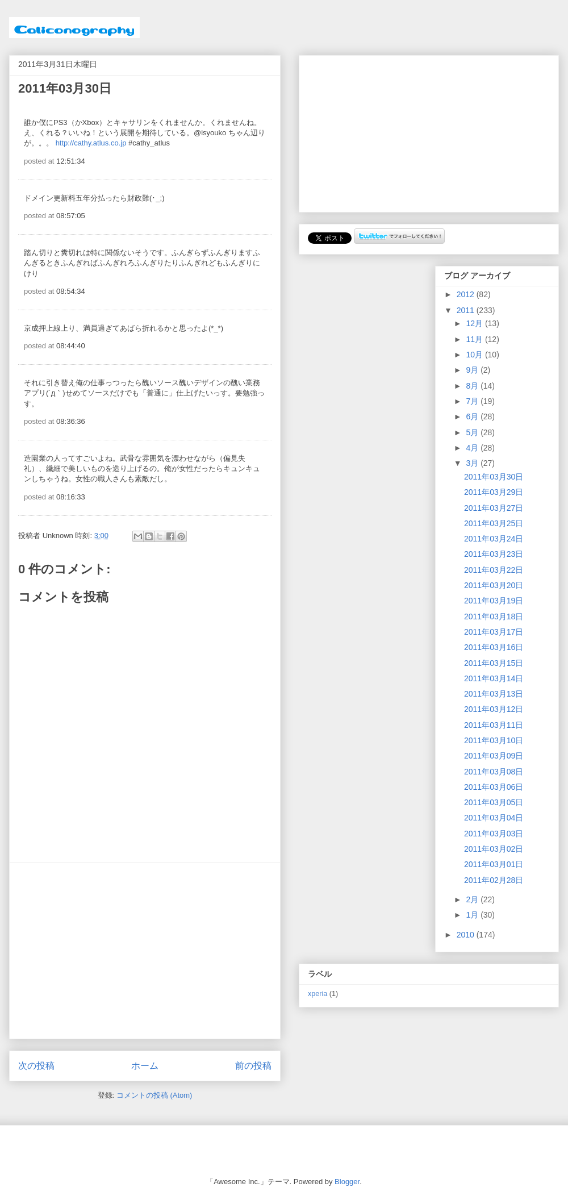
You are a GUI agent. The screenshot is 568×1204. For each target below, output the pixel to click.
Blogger (347, 1181)
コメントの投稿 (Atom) (154, 1095)
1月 (473, 914)
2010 (467, 934)
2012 (467, 294)
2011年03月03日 (493, 833)
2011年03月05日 (493, 802)
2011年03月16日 (493, 647)
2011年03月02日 (493, 848)
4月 (473, 447)
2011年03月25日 (493, 523)
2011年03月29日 (493, 492)
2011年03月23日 (493, 554)
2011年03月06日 (493, 786)
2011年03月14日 (493, 678)
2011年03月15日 (493, 663)
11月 (475, 339)
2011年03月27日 (493, 508)
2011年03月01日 (493, 864)
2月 (473, 899)
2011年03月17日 (493, 631)
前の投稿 (253, 1065)
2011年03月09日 (493, 755)
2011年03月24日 (493, 538)
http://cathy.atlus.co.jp (91, 143)
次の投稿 (36, 1065)
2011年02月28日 (493, 880)
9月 (473, 369)
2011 (467, 310)
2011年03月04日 (493, 817)
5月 (473, 432)
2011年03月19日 (493, 600)
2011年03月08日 (493, 771)
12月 (475, 323)
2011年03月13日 (493, 693)
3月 (473, 463)
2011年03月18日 (493, 616)
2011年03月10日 (493, 740)
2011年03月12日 (493, 709)
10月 (475, 354)
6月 (473, 416)
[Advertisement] (144, 950)
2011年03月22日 (493, 569)
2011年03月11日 (493, 725)
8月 (473, 385)
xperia (317, 994)
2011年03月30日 (493, 476)
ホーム (144, 1065)
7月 (473, 401)
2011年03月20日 (493, 585)
